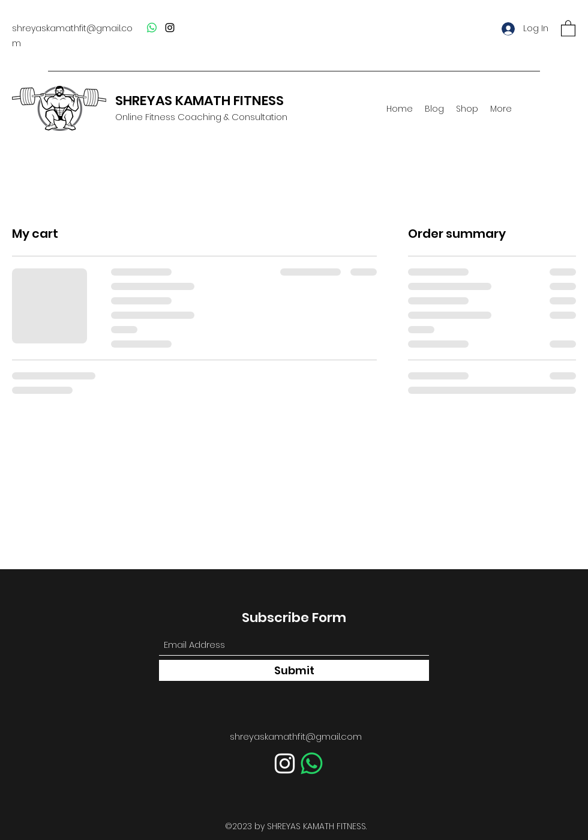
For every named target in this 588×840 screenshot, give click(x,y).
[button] (568, 28)
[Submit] (294, 670)
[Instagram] (170, 28)
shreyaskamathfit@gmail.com (296, 736)
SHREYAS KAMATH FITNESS (199, 100)
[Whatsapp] (152, 28)
